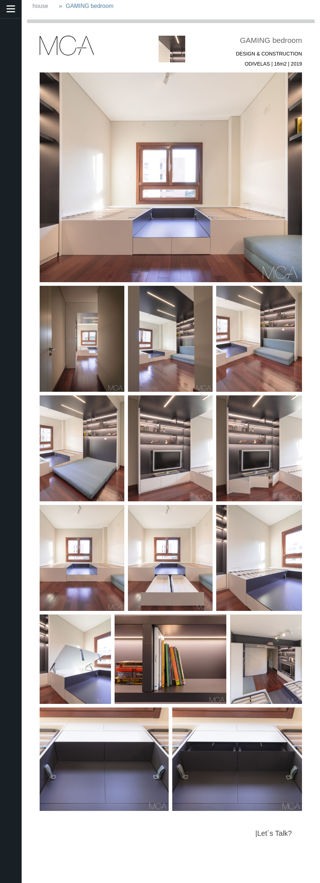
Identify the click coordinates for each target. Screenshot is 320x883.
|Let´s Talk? (273, 833)
